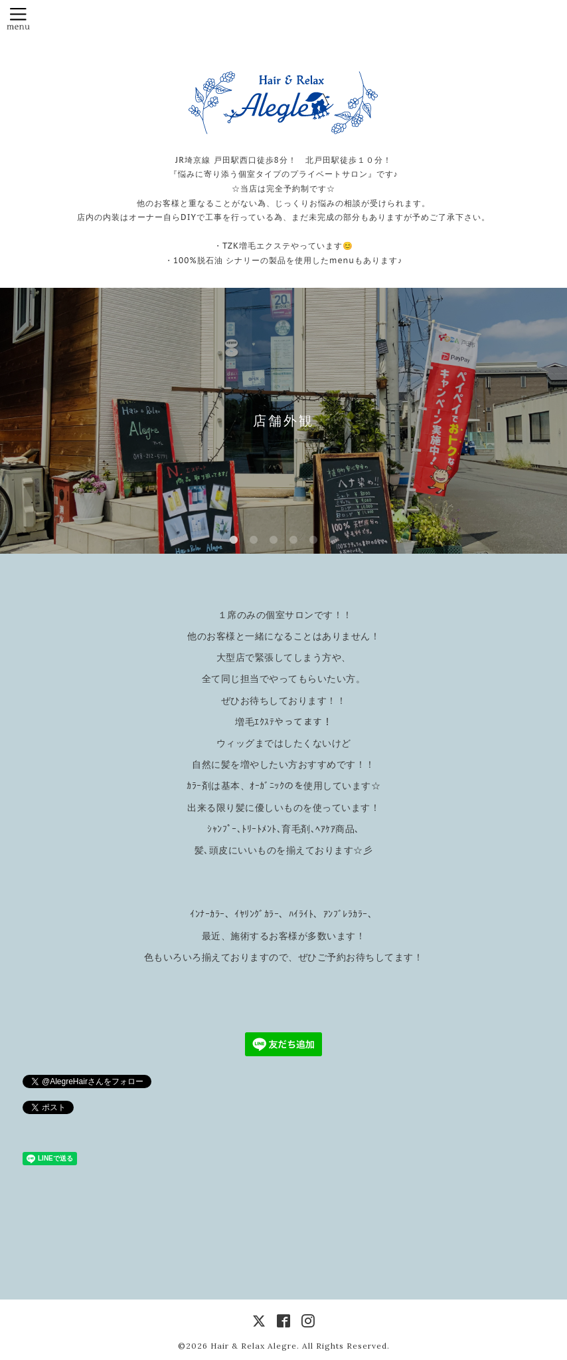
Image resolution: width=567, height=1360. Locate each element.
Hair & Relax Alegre (253, 1346)
